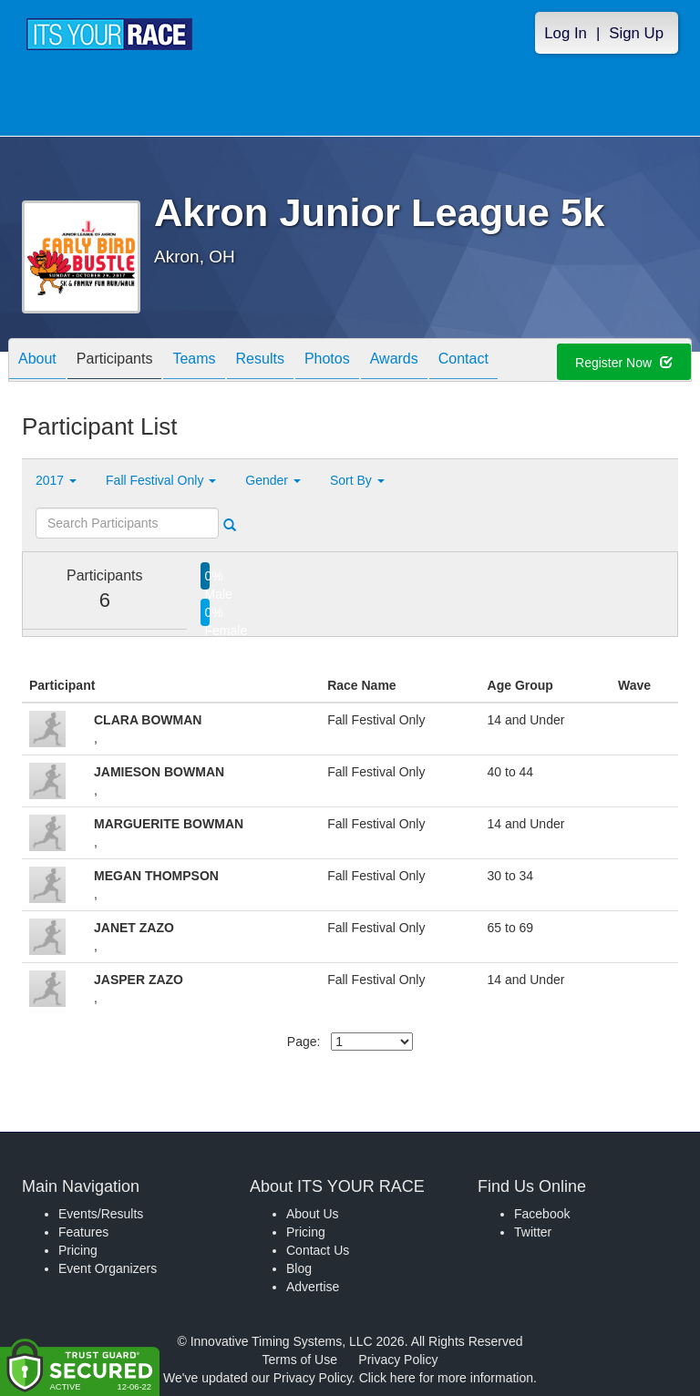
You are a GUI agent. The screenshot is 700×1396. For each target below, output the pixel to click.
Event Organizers (107, 1268)
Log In (565, 33)
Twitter (532, 1232)
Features (83, 1232)
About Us (312, 1213)
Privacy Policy (398, 1359)
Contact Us (317, 1250)
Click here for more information (446, 1377)
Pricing (78, 1250)
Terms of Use (299, 1359)
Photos (327, 361)
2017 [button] (56, 480)
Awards (394, 361)
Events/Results (100, 1213)
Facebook (542, 1213)
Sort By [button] (357, 480)
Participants (115, 361)
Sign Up (636, 33)
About (37, 361)
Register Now (624, 362)
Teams (193, 361)
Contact (463, 361)
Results (260, 361)
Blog (299, 1268)
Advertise (312, 1286)
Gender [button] (273, 480)
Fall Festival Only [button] (161, 480)
